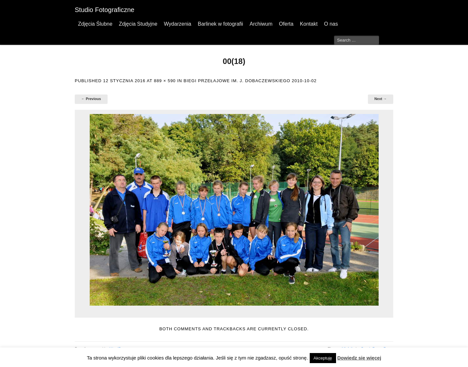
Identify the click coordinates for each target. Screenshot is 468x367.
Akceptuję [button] (323, 358)
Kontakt (309, 24)
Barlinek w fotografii (220, 24)
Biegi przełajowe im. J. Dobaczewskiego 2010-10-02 (250, 80)
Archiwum (261, 24)
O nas (331, 24)
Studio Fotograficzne (104, 9)
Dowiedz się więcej (359, 358)
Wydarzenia (177, 24)
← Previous (91, 99)
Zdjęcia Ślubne (95, 24)
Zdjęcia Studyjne (138, 24)
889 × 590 (165, 80)
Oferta (286, 24)
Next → (380, 99)
